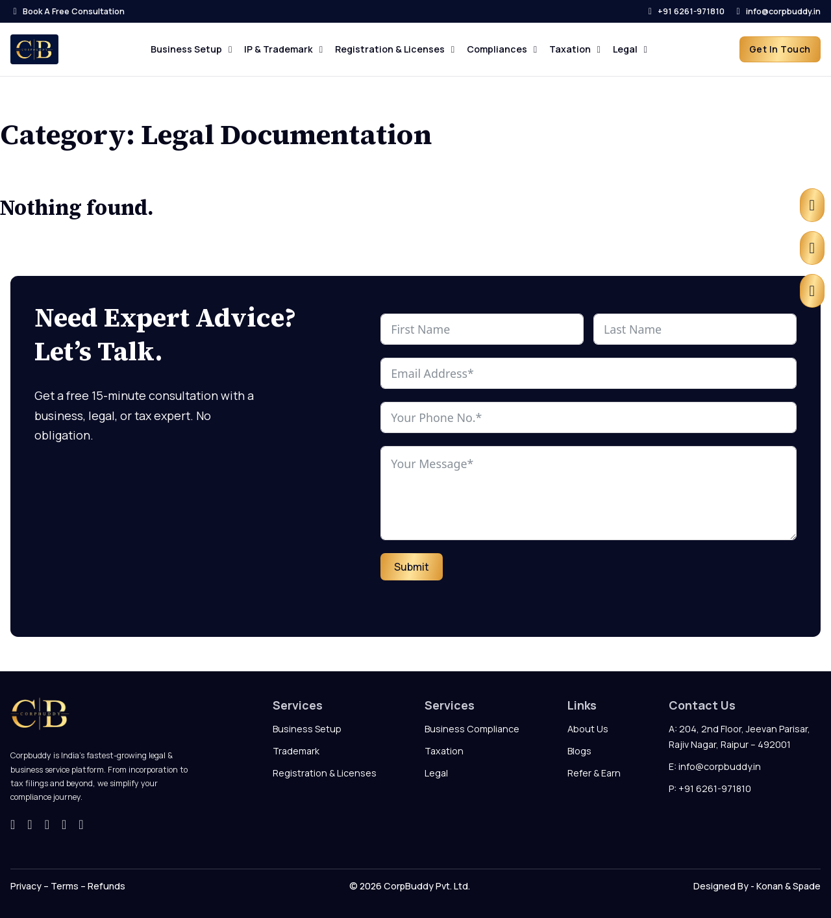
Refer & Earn (594, 773)
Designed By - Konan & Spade (757, 886)
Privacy (26, 886)
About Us (587, 729)
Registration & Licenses (325, 773)
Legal (436, 773)
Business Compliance (472, 729)
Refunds (106, 886)
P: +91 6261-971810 (710, 788)
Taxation (444, 751)
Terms (64, 886)
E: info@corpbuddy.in (715, 766)
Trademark (296, 751)
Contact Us (702, 705)
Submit (411, 567)
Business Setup (307, 729)
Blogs (579, 751)
